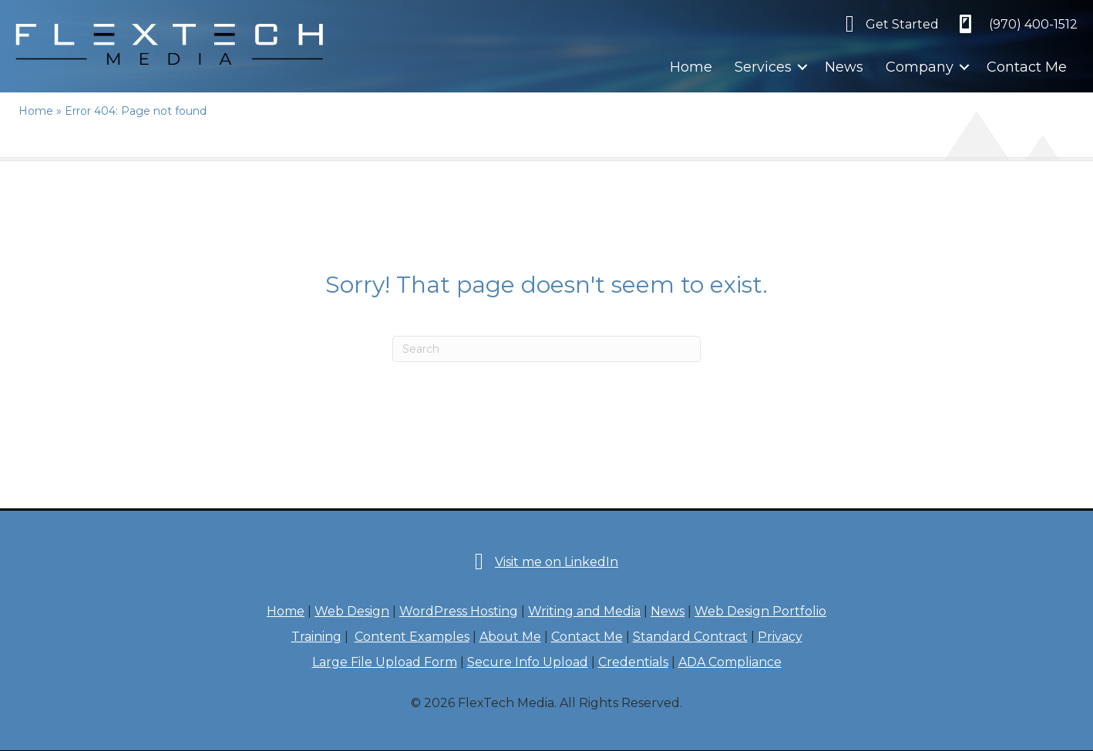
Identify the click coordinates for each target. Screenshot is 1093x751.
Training (316, 636)
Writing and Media (584, 611)
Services (763, 67)
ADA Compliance (730, 662)
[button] (802, 67)
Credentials (633, 662)
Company (919, 67)
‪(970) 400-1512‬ (1033, 24)
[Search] (546, 349)
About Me (510, 636)
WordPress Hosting (458, 611)
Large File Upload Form (384, 662)
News (844, 67)
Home (691, 67)
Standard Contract (690, 636)
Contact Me (1027, 67)
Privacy (780, 636)
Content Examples (412, 636)
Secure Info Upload (527, 662)
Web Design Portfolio (760, 611)
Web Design (351, 611)
